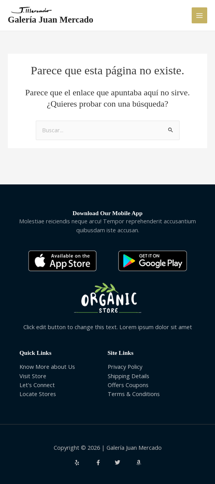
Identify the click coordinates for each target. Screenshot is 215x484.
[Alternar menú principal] (199, 15)
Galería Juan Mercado (50, 20)
